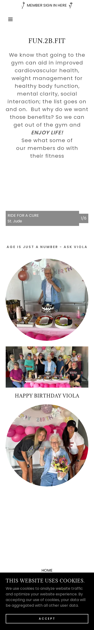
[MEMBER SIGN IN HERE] (47, 5)
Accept (47, 619)
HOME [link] (47, 570)
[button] (7, 19)
